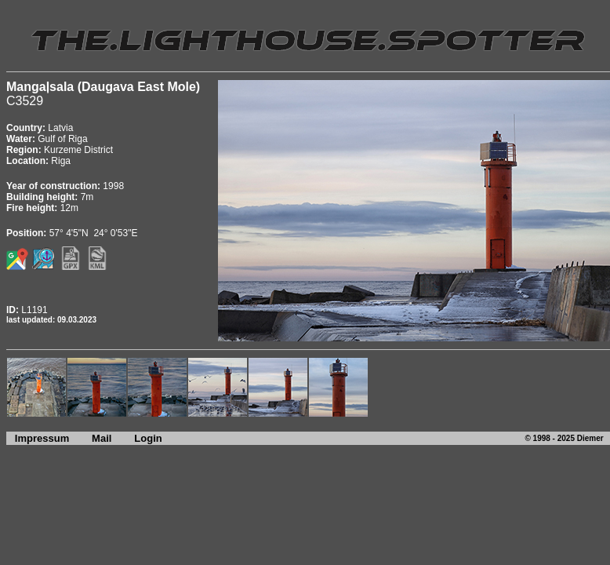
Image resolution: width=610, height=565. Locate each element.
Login (148, 438)
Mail (101, 438)
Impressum (37, 438)
